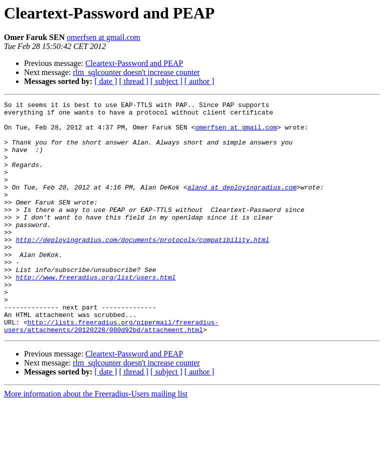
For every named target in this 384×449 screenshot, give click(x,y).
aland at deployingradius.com (242, 205)
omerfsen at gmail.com (103, 37)
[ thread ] (133, 81)
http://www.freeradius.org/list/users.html (96, 313)
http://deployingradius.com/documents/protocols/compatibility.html (142, 268)
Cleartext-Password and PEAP (135, 63)
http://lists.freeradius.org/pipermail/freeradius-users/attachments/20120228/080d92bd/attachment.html (111, 371)
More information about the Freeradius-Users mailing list (96, 440)
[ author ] (199, 81)
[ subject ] (166, 81)
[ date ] (105, 81)
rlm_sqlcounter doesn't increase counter (136, 72)
